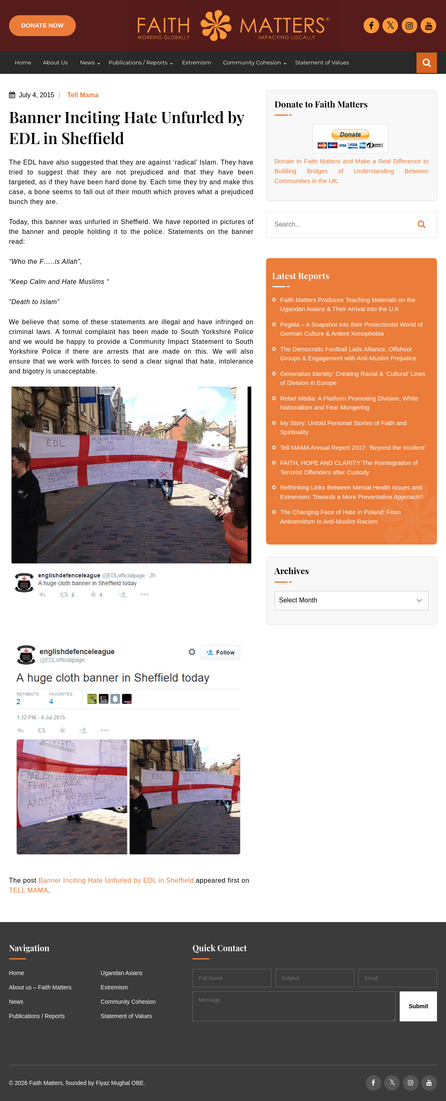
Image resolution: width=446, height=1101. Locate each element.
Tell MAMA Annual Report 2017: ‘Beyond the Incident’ (353, 447)
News (16, 1001)
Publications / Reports (37, 1016)
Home (16, 973)
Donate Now (42, 25)
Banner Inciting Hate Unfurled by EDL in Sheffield (116, 880)
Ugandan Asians (122, 973)
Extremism (114, 987)
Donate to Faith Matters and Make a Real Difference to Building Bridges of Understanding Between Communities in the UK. (352, 171)
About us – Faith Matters (40, 987)
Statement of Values (126, 1016)
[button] (88, 62)
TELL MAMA (28, 890)
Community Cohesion (128, 1001)
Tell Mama (82, 95)
